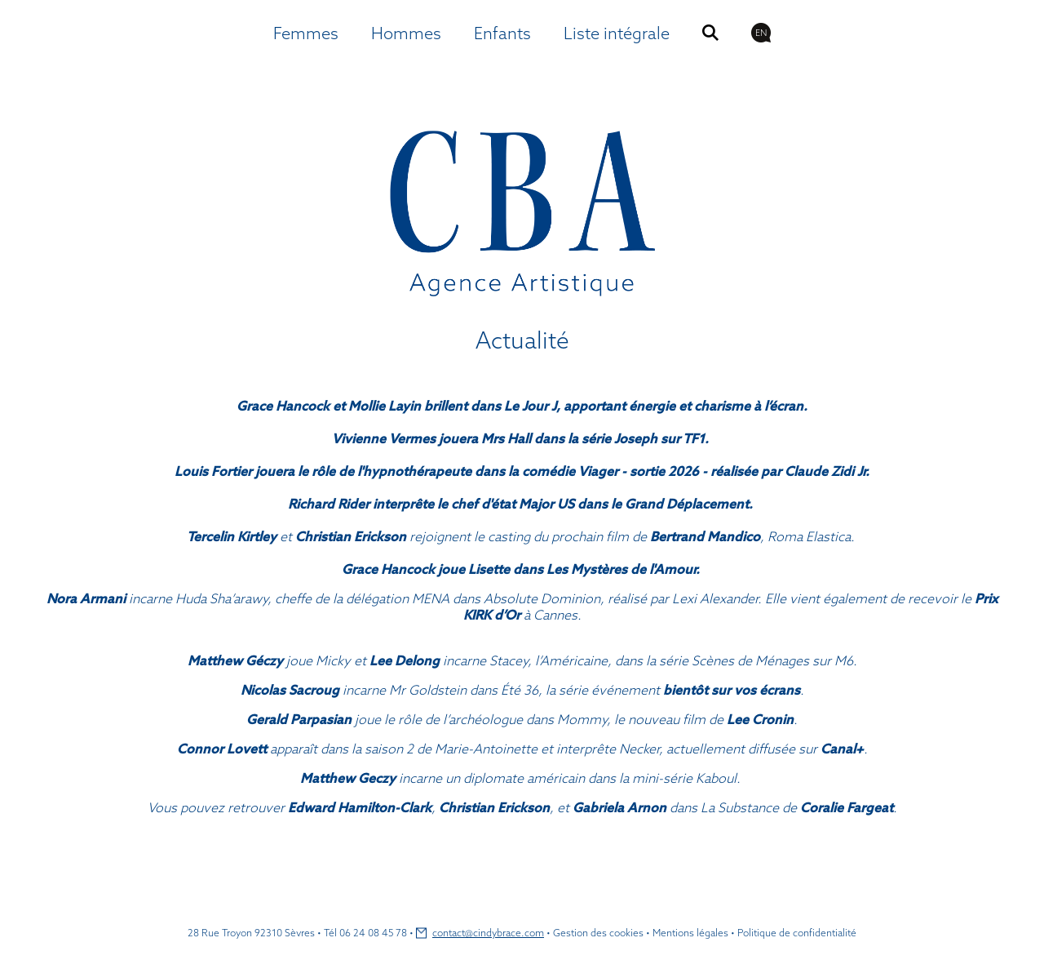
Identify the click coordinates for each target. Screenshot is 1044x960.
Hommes (406, 33)
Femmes (305, 33)
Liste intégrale (617, 33)
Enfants (502, 33)
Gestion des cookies (598, 933)
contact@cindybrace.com (488, 933)
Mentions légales (690, 933)
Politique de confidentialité (796, 933)
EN (761, 32)
